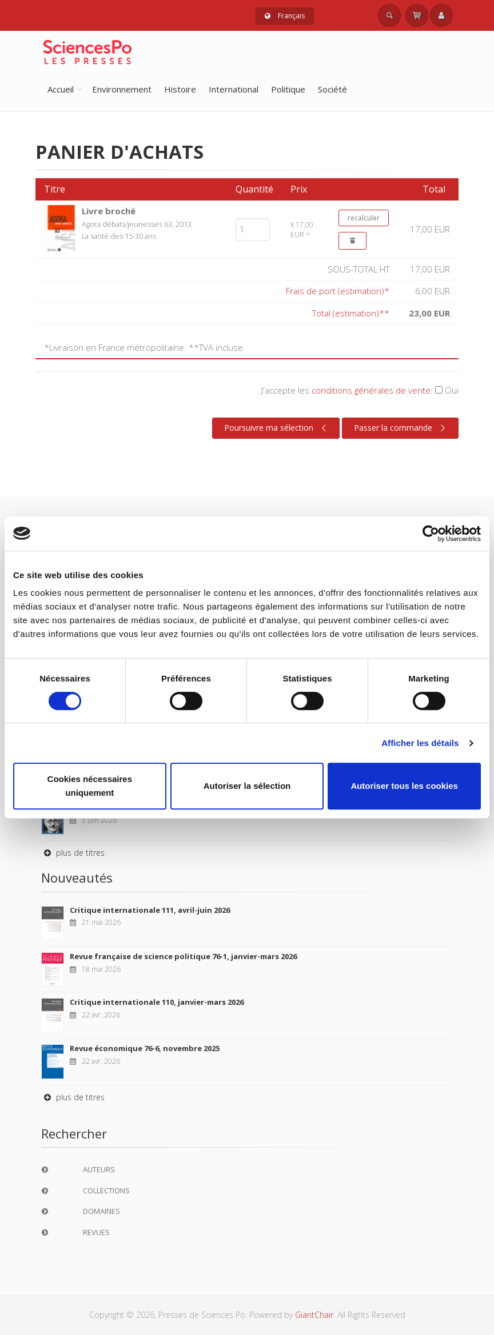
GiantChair (314, 1314)
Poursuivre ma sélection (276, 428)
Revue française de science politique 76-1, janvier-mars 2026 (183, 956)
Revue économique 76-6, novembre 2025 (145, 1048)
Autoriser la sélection (247, 786)
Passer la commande (401, 428)
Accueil (60, 89)
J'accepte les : (360, 390)
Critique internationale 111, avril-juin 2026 (150, 910)
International (233, 89)
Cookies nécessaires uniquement (89, 785)
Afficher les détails (420, 743)
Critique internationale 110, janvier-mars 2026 (157, 1002)
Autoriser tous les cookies (404, 786)
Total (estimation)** (350, 313)
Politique (288, 89)
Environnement (122, 89)
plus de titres (73, 852)
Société (332, 89)
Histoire (180, 89)
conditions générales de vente (371, 390)
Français (285, 16)
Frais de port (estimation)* (337, 290)
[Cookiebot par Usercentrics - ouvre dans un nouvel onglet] (431, 533)
